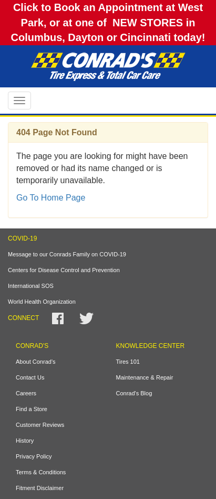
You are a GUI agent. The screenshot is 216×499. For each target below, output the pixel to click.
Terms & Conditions (41, 472)
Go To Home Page (50, 197)
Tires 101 (128, 361)
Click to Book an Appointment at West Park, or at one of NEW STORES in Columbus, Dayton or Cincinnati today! (108, 22)
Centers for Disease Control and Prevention (64, 270)
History (25, 440)
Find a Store (31, 409)
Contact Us (30, 377)
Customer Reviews (40, 425)
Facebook (58, 318)
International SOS (31, 286)
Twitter (86, 318)
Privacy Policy (34, 456)
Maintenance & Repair (144, 377)
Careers (26, 393)
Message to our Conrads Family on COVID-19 (67, 254)
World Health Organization (42, 301)
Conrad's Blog (134, 393)
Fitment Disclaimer (40, 488)
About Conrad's (35, 361)
